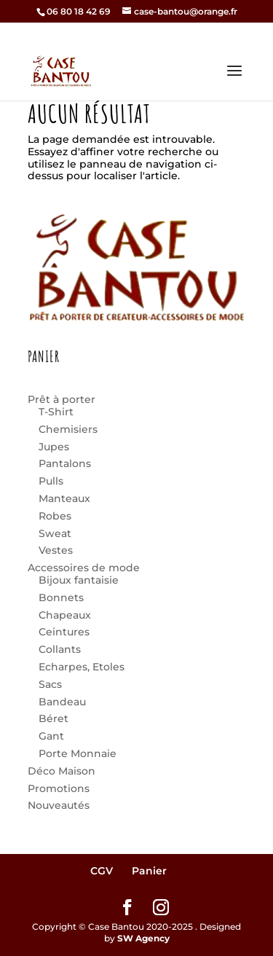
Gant (51, 736)
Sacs (50, 684)
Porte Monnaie (77, 753)
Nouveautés (59, 805)
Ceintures (64, 631)
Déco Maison (61, 770)
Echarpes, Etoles (81, 666)
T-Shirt (56, 411)
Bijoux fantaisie (79, 580)
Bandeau (62, 701)
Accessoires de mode (84, 567)
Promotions (59, 788)
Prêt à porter (61, 399)
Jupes (54, 446)
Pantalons (65, 463)
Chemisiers (68, 429)
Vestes (56, 550)
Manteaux (64, 498)
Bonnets (61, 597)
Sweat (55, 533)
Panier (149, 870)
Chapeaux (65, 615)
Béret (53, 718)
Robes (55, 515)
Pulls (51, 480)
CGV (101, 870)
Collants (60, 649)
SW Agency (143, 938)
